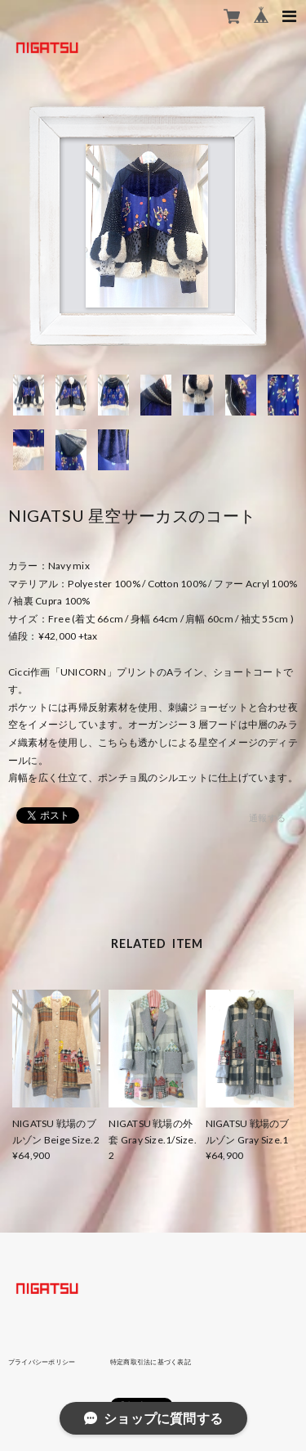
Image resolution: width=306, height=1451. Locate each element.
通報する (267, 817)
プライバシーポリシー (41, 1362)
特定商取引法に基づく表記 (150, 1362)
